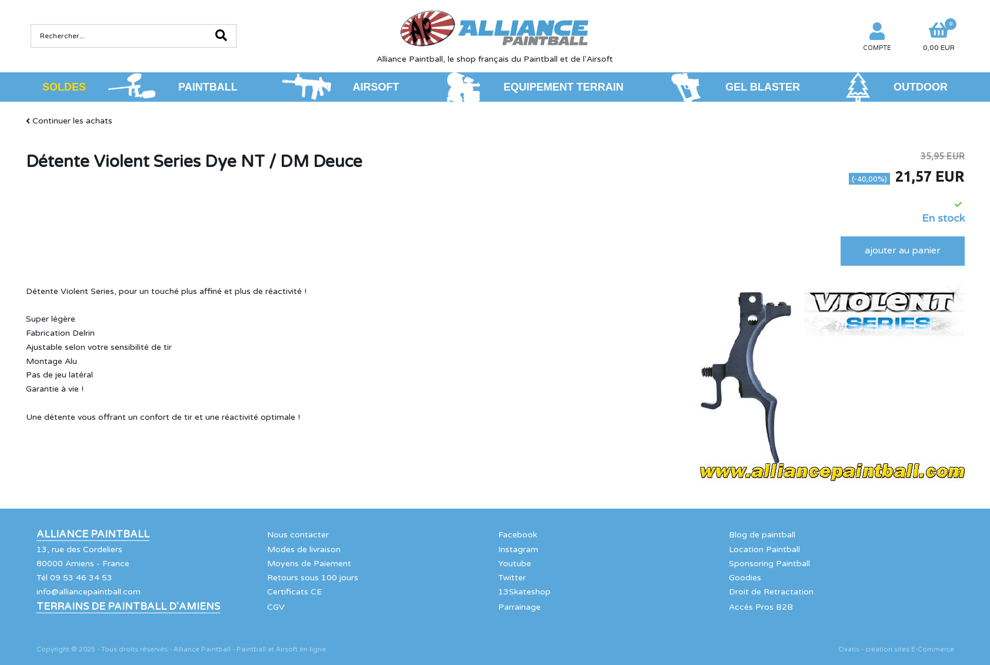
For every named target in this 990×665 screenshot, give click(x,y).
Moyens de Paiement (309, 564)
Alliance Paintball (92, 534)
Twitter (512, 578)
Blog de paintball (762, 535)
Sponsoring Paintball (769, 564)
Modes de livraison (304, 549)
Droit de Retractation (771, 592)
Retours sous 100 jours (312, 578)
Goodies (745, 578)
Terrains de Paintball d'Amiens (128, 607)
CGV (276, 607)
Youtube (514, 564)
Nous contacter (298, 535)
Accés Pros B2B (761, 607)
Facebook (517, 535)
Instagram (518, 549)
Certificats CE (294, 592)
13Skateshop (524, 592)
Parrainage (519, 607)
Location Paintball (764, 549)
